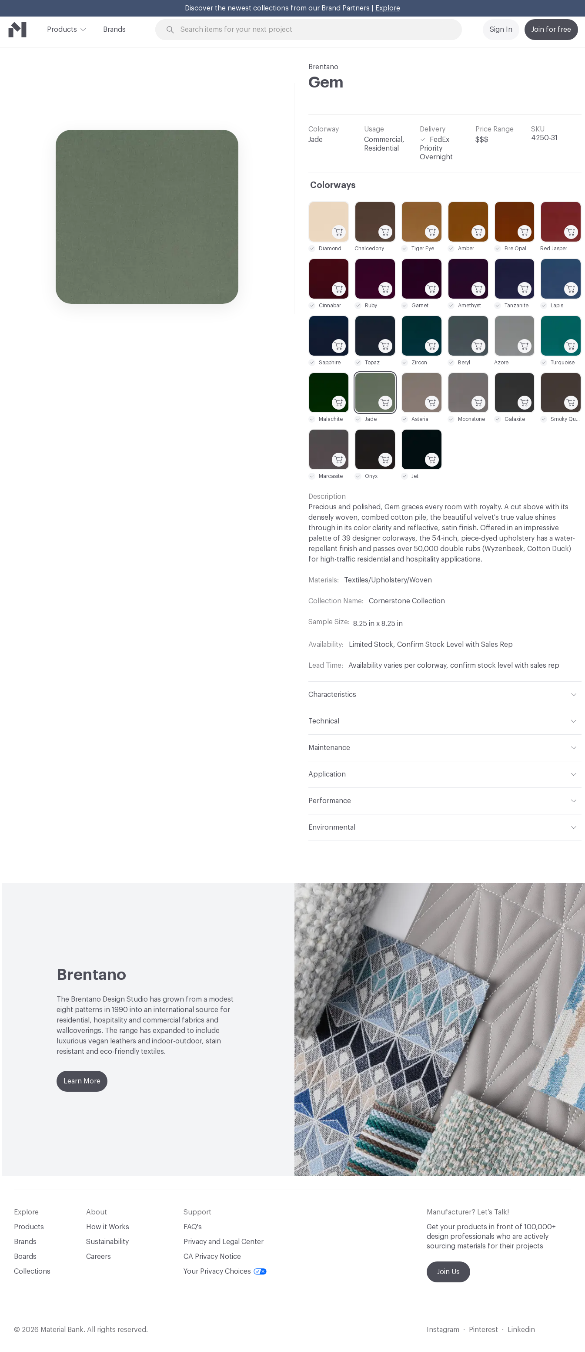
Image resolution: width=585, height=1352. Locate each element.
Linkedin (521, 1329)
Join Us (448, 1271)
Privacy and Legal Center (224, 1241)
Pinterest (483, 1329)
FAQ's (193, 1227)
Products (62, 28)
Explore (387, 8)
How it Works (107, 1227)
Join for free (551, 29)
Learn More (82, 1081)
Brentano (323, 67)
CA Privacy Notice (212, 1256)
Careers (98, 1256)
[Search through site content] (313, 30)
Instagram (443, 1329)
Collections (32, 1271)
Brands (114, 29)
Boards (25, 1256)
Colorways (333, 185)
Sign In (501, 29)
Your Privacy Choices (225, 1271)
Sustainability (107, 1241)
